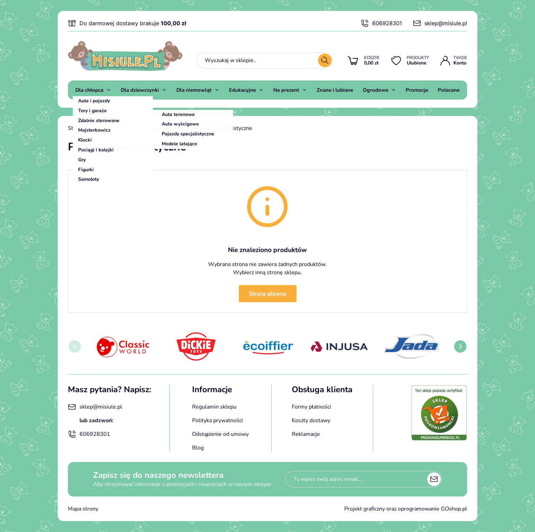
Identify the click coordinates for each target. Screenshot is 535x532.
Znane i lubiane (335, 90)
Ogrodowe (375, 90)
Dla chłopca (89, 90)
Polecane (449, 90)
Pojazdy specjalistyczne (223, 128)
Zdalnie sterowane (166, 128)
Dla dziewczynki (140, 90)
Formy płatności (311, 407)
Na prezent (286, 90)
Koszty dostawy (311, 420)
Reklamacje (306, 434)
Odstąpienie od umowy (220, 434)
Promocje (417, 90)
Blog (198, 448)
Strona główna (86, 128)
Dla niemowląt (194, 90)
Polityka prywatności (217, 420)
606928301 (381, 23)
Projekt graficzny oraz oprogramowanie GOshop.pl (405, 509)
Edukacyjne (242, 90)
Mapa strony (83, 509)
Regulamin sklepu (214, 407)
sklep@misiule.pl (440, 23)
